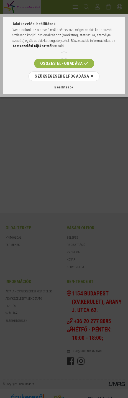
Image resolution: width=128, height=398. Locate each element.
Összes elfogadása (61, 63)
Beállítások (64, 87)
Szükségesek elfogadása (62, 76)
